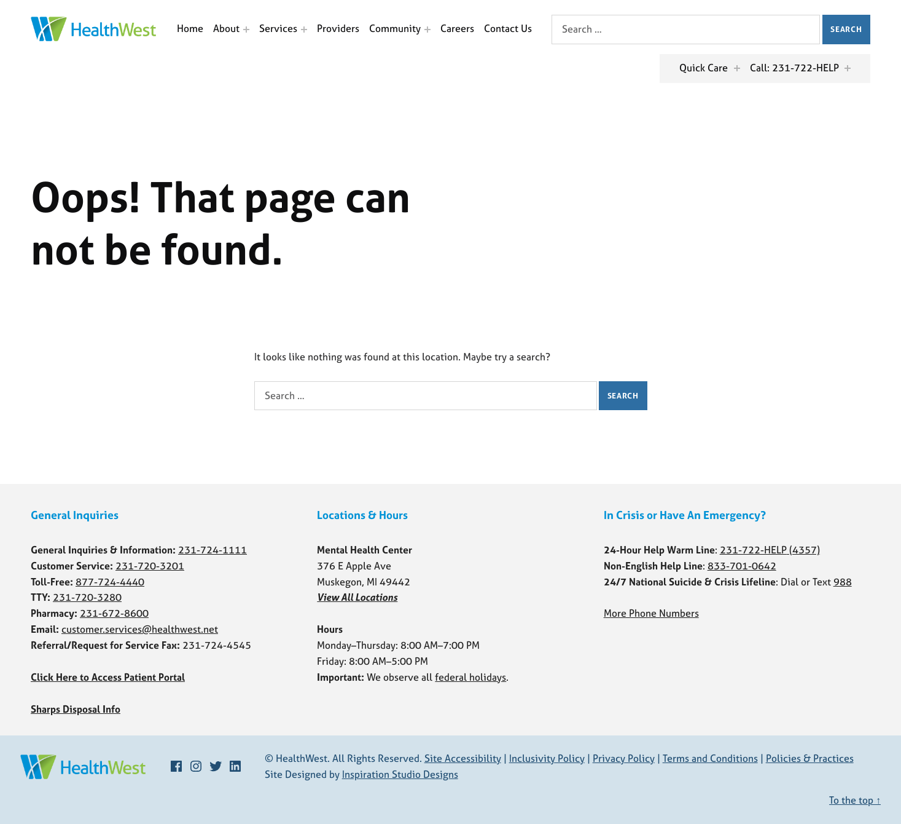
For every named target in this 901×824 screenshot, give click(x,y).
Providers (338, 28)
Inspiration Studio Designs (400, 774)
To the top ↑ (855, 800)
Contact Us (508, 28)
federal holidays (470, 677)
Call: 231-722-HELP (794, 67)
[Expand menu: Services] (304, 29)
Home (190, 28)
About (226, 28)
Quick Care (703, 67)
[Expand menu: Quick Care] (737, 68)
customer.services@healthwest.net (139, 629)
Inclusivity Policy (547, 758)
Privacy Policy (624, 758)
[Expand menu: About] (246, 29)
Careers (457, 28)
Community (395, 28)
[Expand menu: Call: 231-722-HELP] (847, 68)
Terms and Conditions (710, 758)
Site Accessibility (462, 758)
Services (278, 28)
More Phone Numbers (651, 613)
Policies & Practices (810, 758)
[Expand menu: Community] (427, 29)
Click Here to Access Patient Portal (108, 677)
